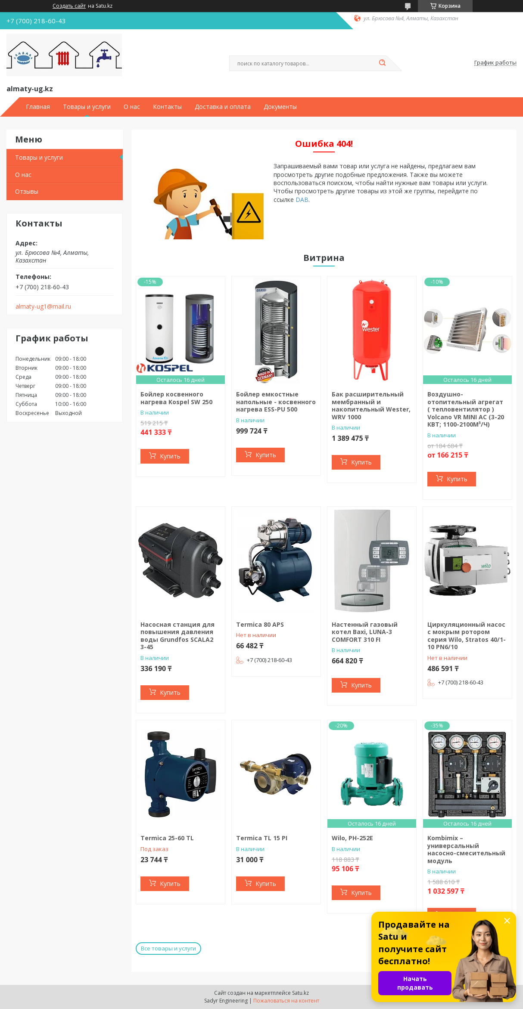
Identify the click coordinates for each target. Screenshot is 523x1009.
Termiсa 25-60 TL (167, 838)
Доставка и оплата (223, 107)
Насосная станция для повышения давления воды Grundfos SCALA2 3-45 (177, 635)
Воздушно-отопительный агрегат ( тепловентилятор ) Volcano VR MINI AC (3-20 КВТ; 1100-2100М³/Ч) (465, 409)
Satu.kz (300, 993)
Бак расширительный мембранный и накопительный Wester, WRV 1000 (371, 405)
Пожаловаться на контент (286, 1000)
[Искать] (382, 63)
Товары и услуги (87, 107)
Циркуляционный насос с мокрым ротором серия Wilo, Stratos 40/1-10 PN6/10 (466, 635)
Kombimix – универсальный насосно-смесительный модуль (466, 849)
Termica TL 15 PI (261, 838)
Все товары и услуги (168, 948)
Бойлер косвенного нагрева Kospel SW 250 (176, 398)
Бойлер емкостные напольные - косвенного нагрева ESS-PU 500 (276, 401)
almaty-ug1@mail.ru (43, 306)
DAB (302, 199)
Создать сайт (69, 6)
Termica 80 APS (260, 624)
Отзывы (26, 191)
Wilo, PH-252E (352, 838)
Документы (280, 107)
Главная (38, 107)
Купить (170, 456)
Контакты (167, 107)
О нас (132, 107)
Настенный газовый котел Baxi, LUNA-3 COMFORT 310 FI (365, 632)
